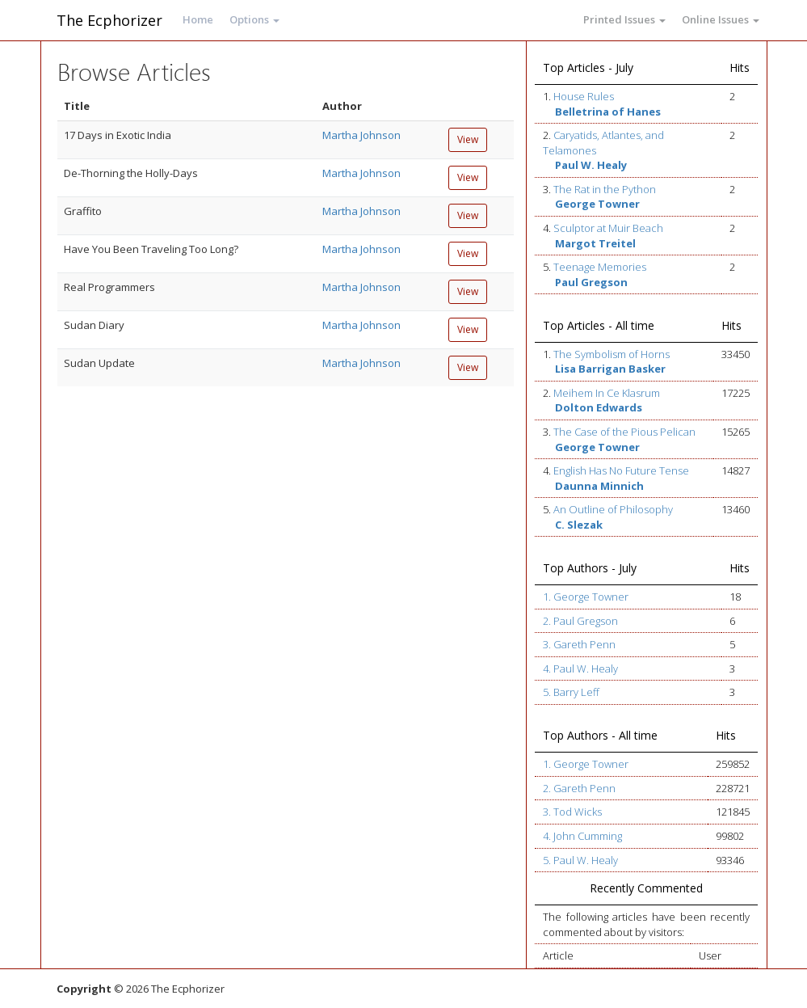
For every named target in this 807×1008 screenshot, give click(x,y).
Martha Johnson (361, 135)
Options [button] (254, 19)
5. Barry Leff (571, 692)
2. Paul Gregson (580, 621)
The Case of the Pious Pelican (624, 431)
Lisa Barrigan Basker (610, 368)
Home (198, 19)
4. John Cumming (582, 836)
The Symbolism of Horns (611, 354)
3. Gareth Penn (579, 644)
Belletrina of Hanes (608, 111)
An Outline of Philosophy (613, 509)
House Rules (583, 96)
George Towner (597, 203)
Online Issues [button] (720, 19)
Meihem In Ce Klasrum (606, 393)
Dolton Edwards (598, 407)
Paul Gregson (591, 282)
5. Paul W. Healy (580, 860)
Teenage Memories (599, 266)
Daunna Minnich (599, 486)
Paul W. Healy (591, 165)
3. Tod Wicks (572, 811)
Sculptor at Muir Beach (608, 228)
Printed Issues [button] (624, 19)
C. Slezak (579, 524)
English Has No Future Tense (621, 470)
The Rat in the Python (604, 189)
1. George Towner (585, 596)
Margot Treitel (595, 243)
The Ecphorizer (109, 20)
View (467, 139)
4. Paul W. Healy (580, 668)
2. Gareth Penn (579, 788)
